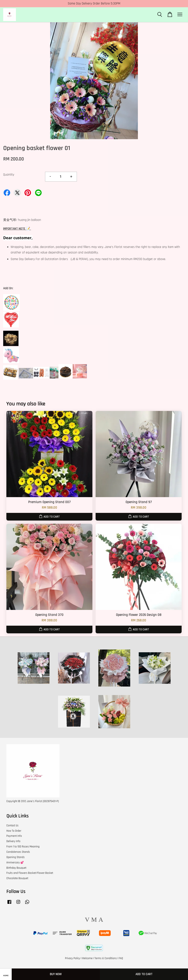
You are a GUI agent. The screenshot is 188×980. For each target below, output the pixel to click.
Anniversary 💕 (15, 862)
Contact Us (12, 825)
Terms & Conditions (106, 958)
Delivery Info (13, 841)
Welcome (87, 958)
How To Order (13, 831)
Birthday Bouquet (16, 868)
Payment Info (14, 836)
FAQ (121, 958)
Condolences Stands (18, 852)
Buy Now (56, 974)
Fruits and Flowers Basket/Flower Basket (29, 873)
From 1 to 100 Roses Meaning (23, 846)
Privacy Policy (72, 958)
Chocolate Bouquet (17, 878)
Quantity (8, 175)
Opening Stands (15, 857)
